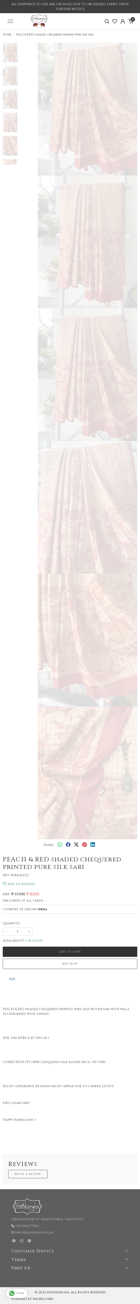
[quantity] (17, 931)
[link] (107, 21)
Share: (48, 845)
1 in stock (33, 940)
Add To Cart (70, 951)
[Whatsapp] (60, 845)
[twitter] (76, 845)
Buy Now (70, 963)
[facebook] (68, 845)
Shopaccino (43, 1299)
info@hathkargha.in (34, 1232)
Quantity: (11, 923)
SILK (12, 978)
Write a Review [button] (28, 1174)
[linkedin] (93, 845)
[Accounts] (123, 21)
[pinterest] (84, 845)
